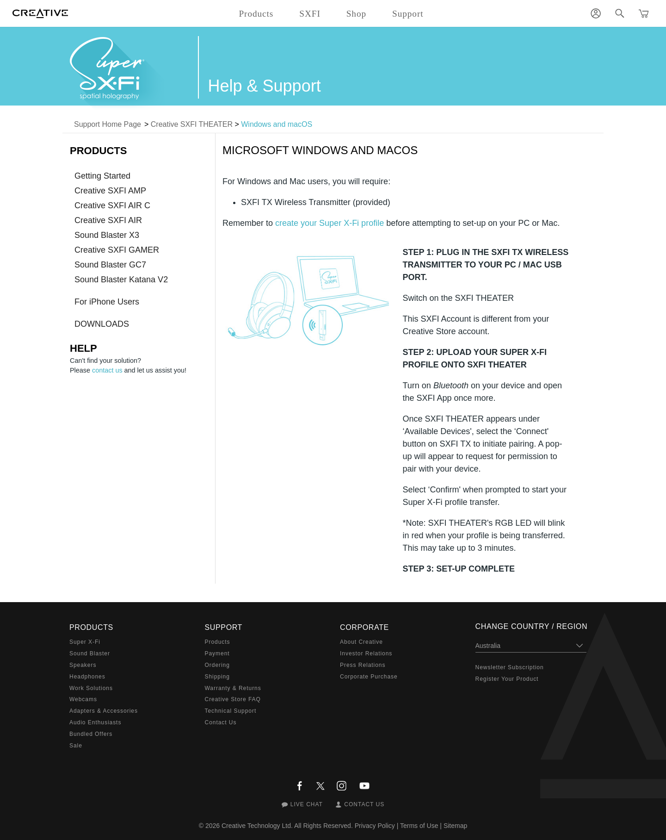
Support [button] (408, 14)
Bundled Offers (90, 734)
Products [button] (256, 14)
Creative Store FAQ (233, 699)
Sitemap (455, 825)
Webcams (83, 699)
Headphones (87, 676)
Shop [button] (356, 14)
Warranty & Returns (233, 688)
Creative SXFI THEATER (192, 124)
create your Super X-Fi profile (329, 223)
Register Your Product (507, 679)
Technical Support (231, 711)
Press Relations (362, 665)
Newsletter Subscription (509, 667)
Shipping (217, 676)
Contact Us (221, 722)
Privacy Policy (375, 825)
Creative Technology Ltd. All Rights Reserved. (287, 825)
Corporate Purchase (369, 676)
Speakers (82, 665)
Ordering (217, 665)
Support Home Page (107, 124)
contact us (107, 370)
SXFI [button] (309, 14)
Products (217, 642)
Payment (217, 653)
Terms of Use (419, 825)
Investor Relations (366, 653)
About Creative (361, 642)
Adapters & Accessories (103, 711)
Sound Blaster (89, 653)
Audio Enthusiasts (95, 722)
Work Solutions (91, 688)
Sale (75, 745)
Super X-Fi (84, 642)
